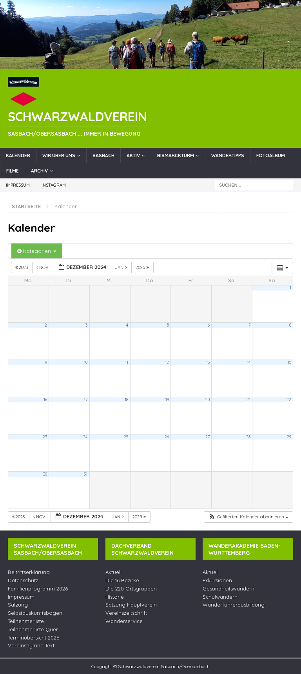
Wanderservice (124, 621)
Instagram (54, 185)
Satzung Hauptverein (131, 604)
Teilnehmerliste (26, 621)
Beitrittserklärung (29, 572)
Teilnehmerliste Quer (33, 629)
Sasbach (103, 155)
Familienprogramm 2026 (38, 588)
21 (248, 399)
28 (248, 437)
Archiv (39, 171)
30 (45, 474)
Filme (12, 171)
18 (126, 399)
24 (85, 437)
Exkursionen (217, 580)
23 (45, 437)
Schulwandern (220, 597)
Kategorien (36, 251)
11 (126, 362)
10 (85, 362)
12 (167, 362)
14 (248, 362)
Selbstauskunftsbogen (35, 613)
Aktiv (133, 155)
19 (167, 399)
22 (288, 399)
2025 (143, 267)
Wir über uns (58, 155)
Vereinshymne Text (31, 645)
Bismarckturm (175, 155)
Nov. (43, 267)
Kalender (18, 155)
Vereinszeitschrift (126, 613)
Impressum (18, 185)
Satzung (18, 604)
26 (167, 437)
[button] (248, 517)
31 (85, 474)
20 (207, 399)
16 (45, 399)
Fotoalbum (270, 155)
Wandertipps (227, 155)
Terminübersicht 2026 (33, 637)
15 (289, 362)
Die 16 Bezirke (122, 580)
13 (208, 362)
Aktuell (113, 572)
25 (126, 437)
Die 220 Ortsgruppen (131, 588)
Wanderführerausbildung (234, 604)
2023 (22, 267)
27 (207, 437)
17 (85, 399)
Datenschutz (23, 580)
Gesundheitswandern (228, 588)
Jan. (121, 267)
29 (289, 437)
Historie (114, 597)
